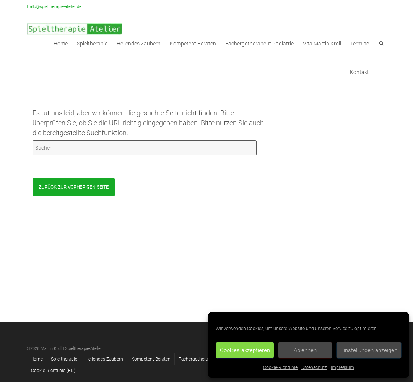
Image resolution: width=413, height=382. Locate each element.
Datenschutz (314, 367)
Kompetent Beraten (193, 43)
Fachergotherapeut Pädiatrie (259, 43)
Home (37, 359)
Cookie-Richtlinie (280, 367)
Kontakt (359, 72)
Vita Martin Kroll (322, 43)
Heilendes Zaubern (139, 43)
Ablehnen (305, 350)
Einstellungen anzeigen (368, 350)
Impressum (342, 367)
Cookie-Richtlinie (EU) (53, 370)
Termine (359, 43)
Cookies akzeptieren (245, 350)
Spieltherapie (64, 359)
